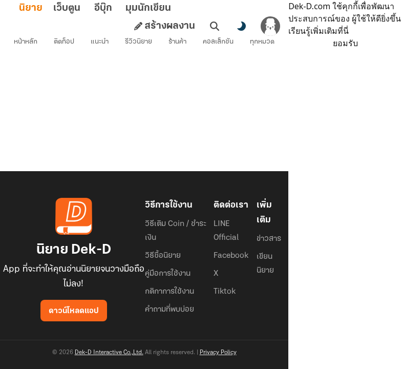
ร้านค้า (180, 44)
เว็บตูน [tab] (83, 8)
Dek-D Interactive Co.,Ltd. (111, 353)
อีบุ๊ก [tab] (120, 8)
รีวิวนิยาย (141, 44)
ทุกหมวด (264, 44)
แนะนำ (102, 44)
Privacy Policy (220, 353)
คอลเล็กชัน (220, 44)
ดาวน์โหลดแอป (75, 311)
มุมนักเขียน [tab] (164, 8)
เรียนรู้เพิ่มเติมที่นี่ (337, 30)
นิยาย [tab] (47, 8)
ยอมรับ (348, 43)
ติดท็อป (66, 44)
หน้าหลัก (28, 44)
